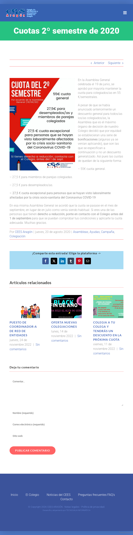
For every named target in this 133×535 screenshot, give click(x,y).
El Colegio (32, 495)
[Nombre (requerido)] (66, 413)
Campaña (107, 232)
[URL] (66, 436)
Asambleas (80, 232)
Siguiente (114, 63)
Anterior (99, 63)
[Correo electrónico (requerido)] (66, 424)
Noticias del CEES (58, 495)
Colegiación (17, 236)
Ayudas (95, 232)
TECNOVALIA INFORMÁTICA (78, 510)
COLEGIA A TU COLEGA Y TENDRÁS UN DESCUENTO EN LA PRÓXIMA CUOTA (107, 331)
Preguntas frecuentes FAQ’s (96, 495)
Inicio (14, 495)
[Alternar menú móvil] (125, 13)
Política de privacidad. (93, 506)
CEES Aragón (24, 232)
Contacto (66, 499)
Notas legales (71, 506)
